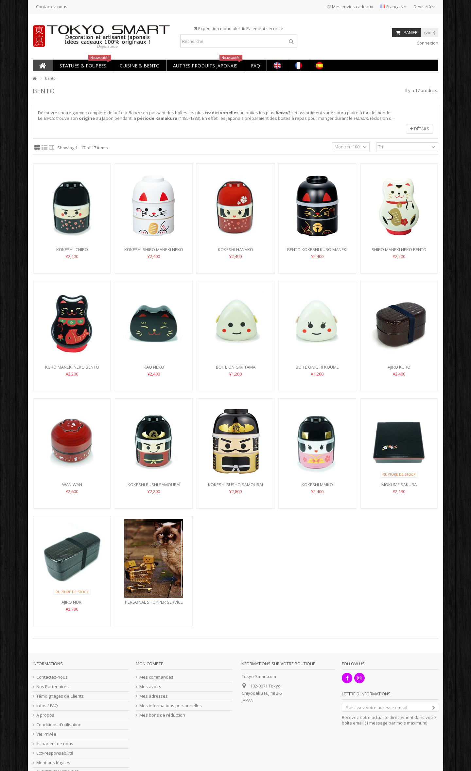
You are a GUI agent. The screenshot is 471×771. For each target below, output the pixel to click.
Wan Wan (72, 484)
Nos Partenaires (52, 686)
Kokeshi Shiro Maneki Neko (153, 249)
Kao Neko (154, 367)
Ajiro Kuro (399, 367)
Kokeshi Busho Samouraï (235, 484)
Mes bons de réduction (162, 715)
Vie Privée (46, 734)
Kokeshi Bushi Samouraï (154, 484)
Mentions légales (53, 762)
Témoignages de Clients (60, 696)
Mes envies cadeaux (350, 6)
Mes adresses (153, 696)
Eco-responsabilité (54, 753)
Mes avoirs (150, 686)
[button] (83, 65)
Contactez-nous (51, 6)
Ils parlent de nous (54, 743)
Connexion (427, 43)
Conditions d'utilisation (58, 724)
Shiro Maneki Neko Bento (399, 249)
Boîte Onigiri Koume (317, 367)
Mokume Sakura (399, 484)
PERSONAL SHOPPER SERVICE (154, 602)
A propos (45, 715)
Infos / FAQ (47, 705)
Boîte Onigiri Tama (235, 367)
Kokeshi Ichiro (72, 249)
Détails (419, 129)
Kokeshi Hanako (235, 249)
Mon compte (149, 664)
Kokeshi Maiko (317, 484)
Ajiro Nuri (71, 602)
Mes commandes (156, 677)
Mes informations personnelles (170, 705)
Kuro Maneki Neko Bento (72, 367)
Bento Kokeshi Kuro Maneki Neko (317, 252)
